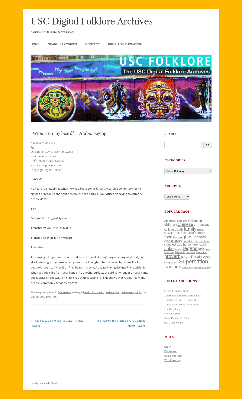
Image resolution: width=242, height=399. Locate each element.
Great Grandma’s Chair (177, 318)
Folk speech (64, 292)
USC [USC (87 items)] (199, 267)
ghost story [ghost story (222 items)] (173, 241)
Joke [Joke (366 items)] (169, 248)
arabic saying (113, 292)
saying (138, 292)
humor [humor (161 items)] (187, 244)
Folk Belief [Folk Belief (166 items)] (181, 233)
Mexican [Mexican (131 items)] (169, 252)
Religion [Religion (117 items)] (185, 257)
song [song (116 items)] (167, 262)
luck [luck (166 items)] (201, 249)
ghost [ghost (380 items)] (188, 236)
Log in (167, 346)
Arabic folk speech (94, 292)
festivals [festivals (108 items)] (168, 233)
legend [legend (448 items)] (190, 248)
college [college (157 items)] (169, 229)
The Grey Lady (172, 309)
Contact (92, 44)
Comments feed (173, 355)
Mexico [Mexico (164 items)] (180, 252)
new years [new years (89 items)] (190, 252)
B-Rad (52, 296)
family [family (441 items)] (190, 229)
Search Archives (62, 44)
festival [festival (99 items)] (200, 230)
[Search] (207, 145)
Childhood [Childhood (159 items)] (195, 220)
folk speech (127, 292)
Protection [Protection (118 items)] (201, 252)
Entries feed (170, 351)
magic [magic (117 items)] (208, 249)
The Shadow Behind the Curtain (181, 304)
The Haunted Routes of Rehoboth (182, 295)
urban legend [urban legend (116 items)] (189, 267)
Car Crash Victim (173, 322)
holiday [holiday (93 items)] (167, 245)
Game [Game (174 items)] (177, 237)
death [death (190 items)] (179, 229)
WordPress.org (172, 360)
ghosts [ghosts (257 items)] (200, 237)
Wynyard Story (172, 313)
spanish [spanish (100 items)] (174, 262)
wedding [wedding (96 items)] (206, 267)
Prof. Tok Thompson (125, 44)
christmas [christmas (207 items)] (201, 225)
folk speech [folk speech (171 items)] (197, 233)
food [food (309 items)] (168, 237)
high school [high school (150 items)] (202, 241)
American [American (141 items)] (170, 220)
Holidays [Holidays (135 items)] (177, 244)
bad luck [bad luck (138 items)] (182, 220)
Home (35, 44)
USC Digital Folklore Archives (92, 21)
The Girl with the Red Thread (180, 300)
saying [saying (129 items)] (206, 257)
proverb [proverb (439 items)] (172, 256)
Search (171, 134)
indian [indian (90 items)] (195, 245)
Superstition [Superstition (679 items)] (193, 261)
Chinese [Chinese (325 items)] (185, 224)
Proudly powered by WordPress (47, 383)
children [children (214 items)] (170, 225)
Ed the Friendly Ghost (176, 291)
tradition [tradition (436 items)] (172, 266)
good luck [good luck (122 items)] (188, 241)
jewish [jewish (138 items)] (203, 244)
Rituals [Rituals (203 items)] (196, 257)
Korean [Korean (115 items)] (178, 249)
